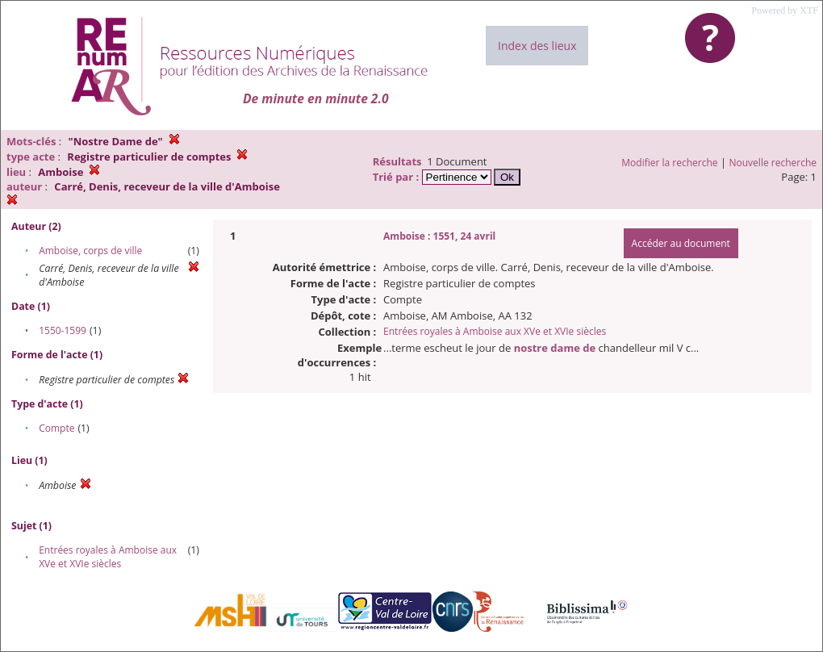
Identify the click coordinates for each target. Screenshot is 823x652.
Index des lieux (537, 45)
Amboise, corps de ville (90, 250)
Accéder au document (681, 243)
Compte (56, 428)
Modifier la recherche (669, 162)
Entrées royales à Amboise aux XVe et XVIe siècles (108, 556)
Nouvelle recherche (773, 162)
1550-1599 (62, 330)
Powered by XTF (784, 10)
